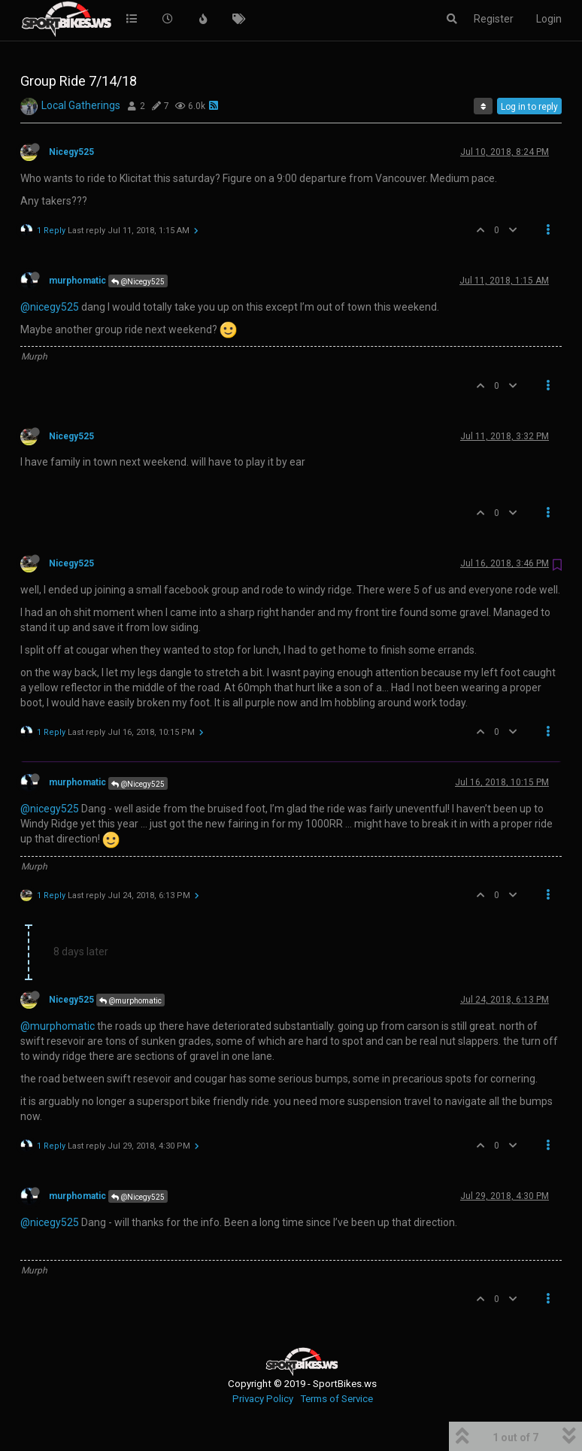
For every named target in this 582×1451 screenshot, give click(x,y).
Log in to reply (529, 107)
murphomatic (77, 280)
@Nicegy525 (138, 282)
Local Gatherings (80, 105)
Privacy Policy (262, 1398)
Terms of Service (336, 1398)
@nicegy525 (49, 307)
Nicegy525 (71, 152)
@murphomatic (130, 1001)
